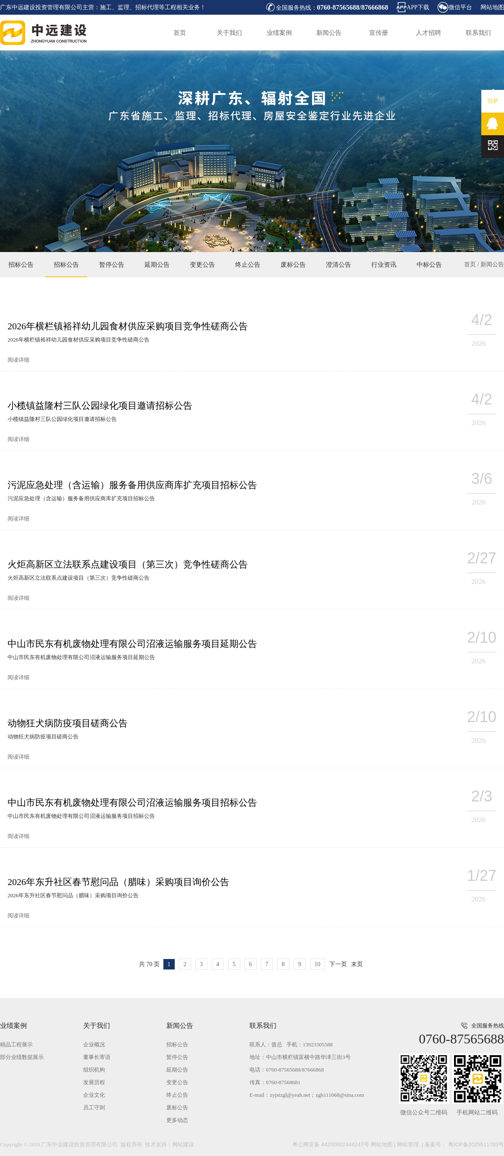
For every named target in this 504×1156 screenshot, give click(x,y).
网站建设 (183, 1144)
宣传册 (378, 32)
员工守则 (94, 1107)
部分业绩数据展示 (22, 1057)
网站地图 (492, 7)
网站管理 (408, 1144)
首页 (179, 32)
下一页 (338, 964)
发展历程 (94, 1082)
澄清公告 (338, 264)
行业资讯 (383, 264)
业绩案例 (279, 32)
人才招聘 (428, 32)
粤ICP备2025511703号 (475, 1144)
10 (317, 964)
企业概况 (94, 1044)
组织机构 (94, 1070)
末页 (357, 964)
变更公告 (202, 264)
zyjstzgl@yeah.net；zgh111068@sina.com (317, 1095)
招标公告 (21, 264)
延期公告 (157, 264)
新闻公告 (328, 32)
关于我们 (229, 32)
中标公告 (429, 264)
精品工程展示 (16, 1044)
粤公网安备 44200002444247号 (330, 1144)
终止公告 (247, 264)
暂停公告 (111, 264)
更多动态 (177, 1120)
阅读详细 (18, 360)
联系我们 (478, 32)
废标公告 (293, 264)
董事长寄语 (96, 1057)
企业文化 (94, 1095)
